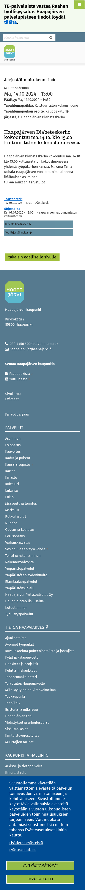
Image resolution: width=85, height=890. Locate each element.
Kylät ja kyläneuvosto (21, 657)
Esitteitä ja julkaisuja (21, 709)
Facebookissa (21, 374)
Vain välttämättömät (40, 865)
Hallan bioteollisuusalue (24, 601)
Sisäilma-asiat (16, 729)
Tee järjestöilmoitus (16, 232)
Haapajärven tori (18, 716)
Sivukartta (13, 394)
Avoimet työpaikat (19, 644)
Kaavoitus (12, 451)
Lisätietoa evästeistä (26, 843)
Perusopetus (15, 536)
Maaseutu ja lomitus (21, 503)
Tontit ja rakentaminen (23, 556)
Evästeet (12, 399)
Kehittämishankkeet (21, 670)
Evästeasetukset (22, 850)
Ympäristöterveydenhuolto (26, 575)
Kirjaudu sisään (17, 414)
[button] (79, 4)
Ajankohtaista (16, 638)
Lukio (9, 497)
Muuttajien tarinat (19, 742)
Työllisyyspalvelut (19, 614)
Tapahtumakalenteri (21, 677)
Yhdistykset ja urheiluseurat (27, 722)
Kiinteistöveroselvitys (22, 735)
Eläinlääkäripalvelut (21, 582)
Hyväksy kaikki (40, 879)
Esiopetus (12, 445)
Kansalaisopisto (19, 464)
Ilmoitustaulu (15, 773)
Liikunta (11, 490)
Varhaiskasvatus (17, 543)
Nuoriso (11, 523)
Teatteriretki (13, 199)
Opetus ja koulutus (19, 529)
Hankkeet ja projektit (21, 664)
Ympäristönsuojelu (19, 588)
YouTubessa (19, 379)
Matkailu (13, 510)
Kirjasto (11, 477)
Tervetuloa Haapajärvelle (25, 683)
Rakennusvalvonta (19, 562)
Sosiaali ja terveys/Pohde (26, 549)
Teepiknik (12, 703)
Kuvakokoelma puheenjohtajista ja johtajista (40, 651)
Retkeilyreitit (15, 516)
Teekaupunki (15, 696)
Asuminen (12, 438)
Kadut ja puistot (17, 458)
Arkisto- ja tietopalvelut (23, 766)
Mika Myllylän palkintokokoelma (30, 690)
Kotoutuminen (16, 608)
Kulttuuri (12, 484)
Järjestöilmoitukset (16, 224)
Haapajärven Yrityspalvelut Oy (29, 595)
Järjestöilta (12, 209)
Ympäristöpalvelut (19, 569)
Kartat (10, 471)
